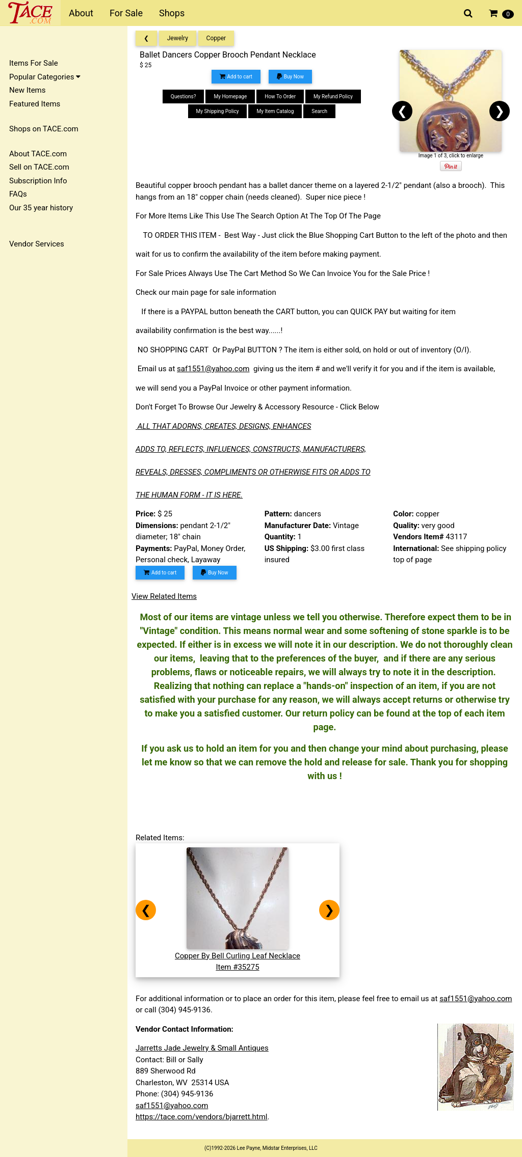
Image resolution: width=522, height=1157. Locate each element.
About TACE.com (38, 153)
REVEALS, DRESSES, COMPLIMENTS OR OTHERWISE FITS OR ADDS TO (253, 472)
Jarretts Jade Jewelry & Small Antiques (202, 1048)
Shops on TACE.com (44, 128)
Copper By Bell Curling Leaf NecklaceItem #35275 (237, 956)
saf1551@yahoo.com (213, 368)
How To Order (280, 96)
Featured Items (34, 103)
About (81, 13)
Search (319, 111)
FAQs (18, 194)
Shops (172, 13)
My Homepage (230, 96)
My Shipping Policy (217, 111)
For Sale (126, 13)
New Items (27, 90)
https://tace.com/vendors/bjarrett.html (202, 1116)
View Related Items (164, 596)
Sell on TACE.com (39, 167)
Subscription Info (38, 180)
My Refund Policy (333, 96)
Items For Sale (33, 63)
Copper (216, 38)
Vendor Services (36, 244)
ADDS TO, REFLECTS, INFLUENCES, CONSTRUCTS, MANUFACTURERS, (251, 449)
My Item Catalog (275, 111)
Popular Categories (45, 76)
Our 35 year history (41, 207)
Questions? (183, 96)
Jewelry (177, 38)
